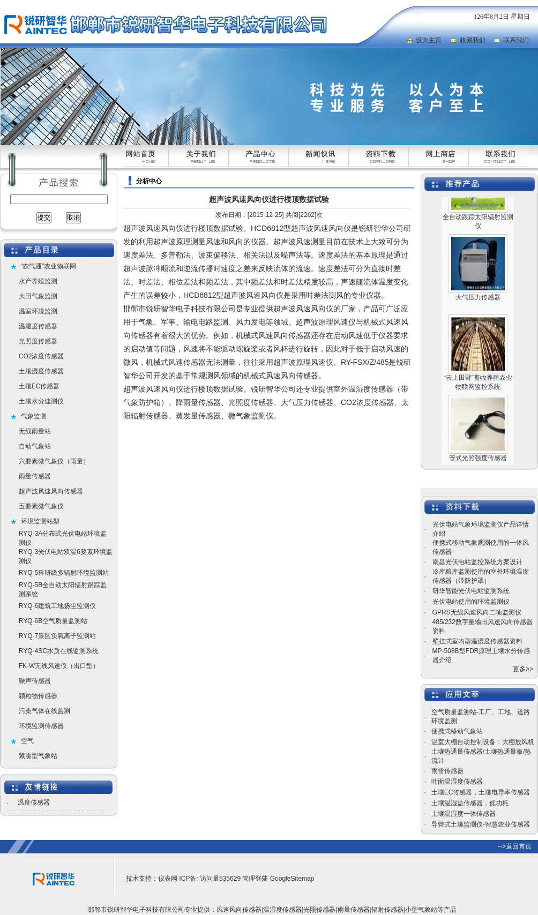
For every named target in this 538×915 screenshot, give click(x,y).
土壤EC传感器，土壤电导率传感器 (480, 792)
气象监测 (34, 416)
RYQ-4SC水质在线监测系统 (59, 651)
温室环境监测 (38, 311)
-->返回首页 (515, 846)
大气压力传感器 (477, 301)
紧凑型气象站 (38, 756)
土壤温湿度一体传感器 (463, 814)
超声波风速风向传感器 (51, 491)
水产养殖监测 (38, 281)
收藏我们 (472, 40)
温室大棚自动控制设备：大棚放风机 (482, 742)
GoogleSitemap (292, 878)
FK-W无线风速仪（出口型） (59, 666)
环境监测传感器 (41, 726)
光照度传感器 (38, 341)
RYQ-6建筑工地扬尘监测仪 (57, 606)
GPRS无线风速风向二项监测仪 (476, 612)
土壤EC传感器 (39, 386)
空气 (27, 741)
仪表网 (167, 878)
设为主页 (429, 40)
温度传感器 (34, 802)
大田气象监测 (38, 296)
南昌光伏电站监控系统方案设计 (477, 562)
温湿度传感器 (38, 326)
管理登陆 (255, 878)
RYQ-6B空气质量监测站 (53, 621)
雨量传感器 (35, 476)
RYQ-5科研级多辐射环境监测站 (64, 572)
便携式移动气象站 (457, 731)
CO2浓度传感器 (41, 356)
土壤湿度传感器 (41, 371)
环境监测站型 (40, 521)
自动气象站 (35, 446)
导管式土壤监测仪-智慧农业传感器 (480, 824)
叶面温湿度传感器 (457, 781)
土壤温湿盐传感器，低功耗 (470, 803)
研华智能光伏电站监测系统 (471, 591)
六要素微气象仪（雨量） (54, 461)
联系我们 (516, 40)
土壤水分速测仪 (41, 401)
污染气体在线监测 (44, 711)
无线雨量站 (35, 431)
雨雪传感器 (447, 771)
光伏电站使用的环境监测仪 (471, 601)
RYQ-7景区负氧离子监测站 (57, 636)
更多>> (523, 669)
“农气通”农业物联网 (49, 266)
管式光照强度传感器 (478, 462)
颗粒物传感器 (38, 696)
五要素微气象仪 (41, 506)
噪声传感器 (35, 681)
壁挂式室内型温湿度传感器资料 (477, 641)
